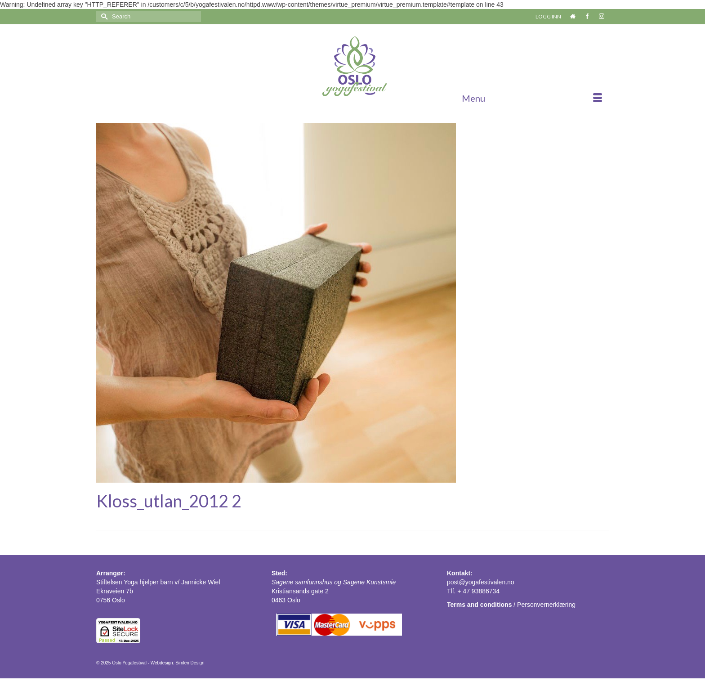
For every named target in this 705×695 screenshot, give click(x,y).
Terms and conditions (479, 604)
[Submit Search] (103, 16)
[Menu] (532, 98)
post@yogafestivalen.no (480, 582)
